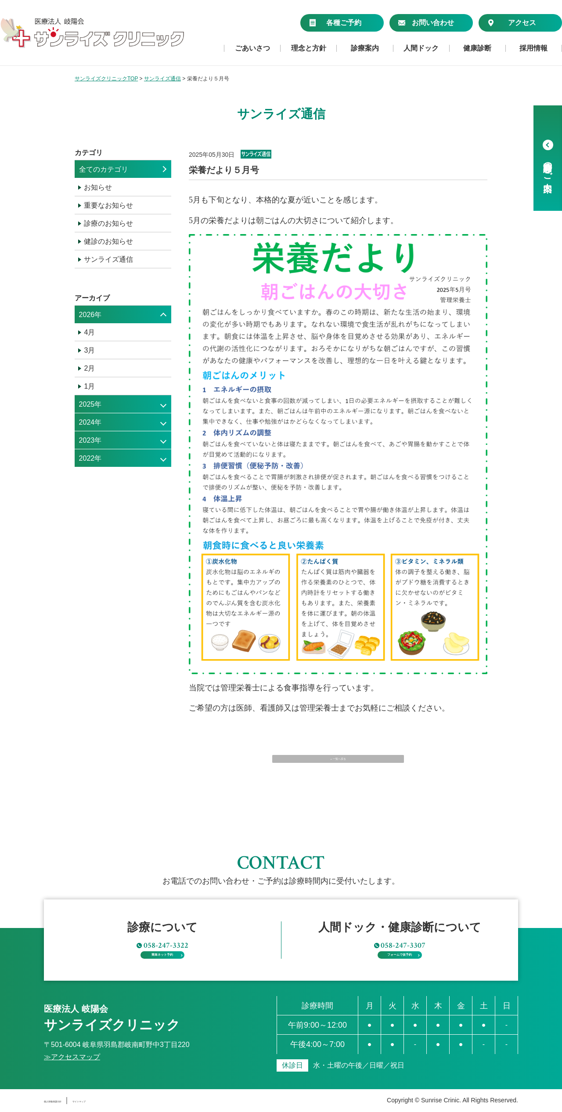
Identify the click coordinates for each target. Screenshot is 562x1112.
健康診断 (477, 48)
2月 (89, 368)
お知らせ (98, 187)
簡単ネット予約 (162, 948)
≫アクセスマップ (72, 1057)
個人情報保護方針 (72, 1100)
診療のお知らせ (108, 223)
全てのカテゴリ (103, 169)
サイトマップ (132, 1100)
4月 (89, 332)
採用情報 (533, 48)
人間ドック (421, 48)
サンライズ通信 (108, 259)
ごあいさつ (252, 48)
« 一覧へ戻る (338, 766)
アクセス (511, 22)
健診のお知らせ (108, 241)
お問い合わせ (426, 22)
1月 (89, 386)
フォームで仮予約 (399, 948)
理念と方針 (308, 48)
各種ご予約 (335, 22)
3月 (89, 350)
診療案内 (365, 48)
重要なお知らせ (108, 205)
